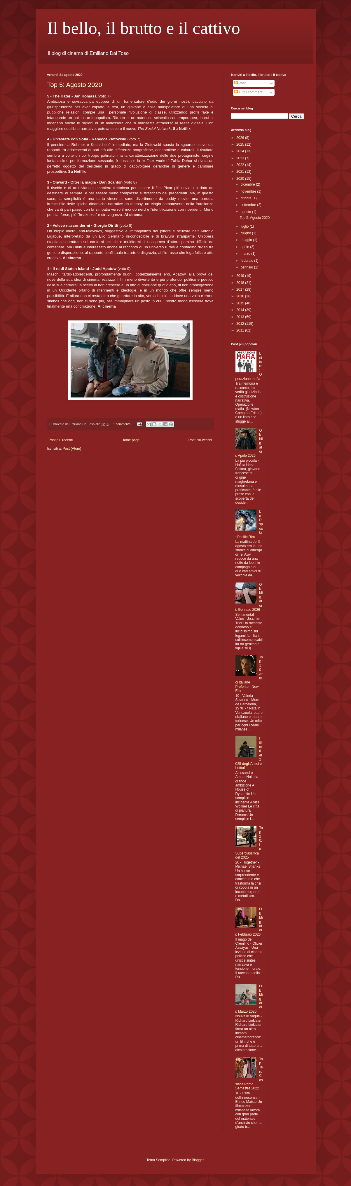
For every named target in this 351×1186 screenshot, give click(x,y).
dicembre (248, 184)
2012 (240, 324)
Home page (130, 440)
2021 (240, 172)
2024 (240, 151)
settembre (248, 205)
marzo (245, 254)
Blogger (198, 1160)
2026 (240, 138)
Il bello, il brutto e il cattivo (143, 28)
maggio (246, 240)
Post (240, 83)
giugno (246, 233)
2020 (240, 179)
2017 (240, 289)
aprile (245, 247)
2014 (240, 310)
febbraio (247, 261)
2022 (240, 165)
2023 (240, 158)
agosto (246, 212)
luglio (244, 226)
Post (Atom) (72, 449)
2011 (240, 330)
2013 (240, 317)
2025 (240, 144)
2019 (240, 276)
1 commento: (122, 424)
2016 (240, 296)
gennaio (247, 267)
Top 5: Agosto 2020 (74, 84)
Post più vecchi (200, 440)
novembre (248, 191)
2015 (240, 303)
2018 (240, 283)
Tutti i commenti (248, 92)
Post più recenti (61, 440)
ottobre (246, 198)
